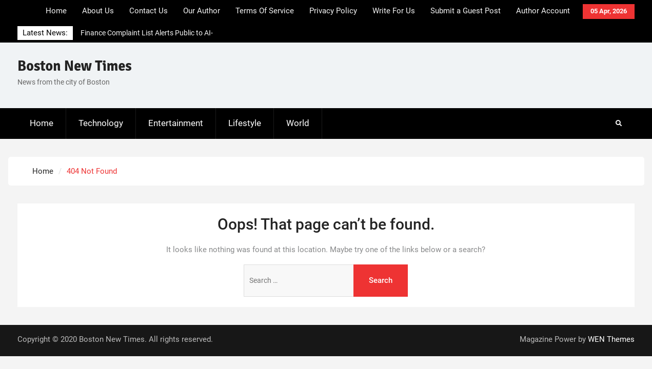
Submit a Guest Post (465, 10)
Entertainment (175, 123)
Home (56, 10)
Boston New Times (74, 66)
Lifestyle (244, 123)
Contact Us (148, 10)
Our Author (201, 10)
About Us (98, 10)
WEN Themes (611, 339)
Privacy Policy (333, 10)
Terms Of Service (264, 10)
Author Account (543, 10)
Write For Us (393, 10)
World (297, 123)
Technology (100, 123)
